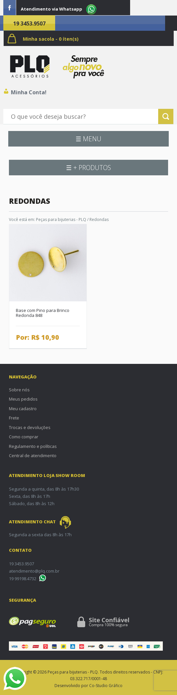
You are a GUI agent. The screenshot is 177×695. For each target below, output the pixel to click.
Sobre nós (19, 390)
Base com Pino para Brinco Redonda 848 (42, 312)
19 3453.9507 (29, 23)
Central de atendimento (32, 455)
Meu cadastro (23, 409)
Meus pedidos (23, 399)
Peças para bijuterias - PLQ (61, 219)
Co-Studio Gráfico (106, 685)
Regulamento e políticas (33, 446)
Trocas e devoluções (30, 427)
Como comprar (23, 437)
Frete (14, 418)
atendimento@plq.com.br (34, 571)
